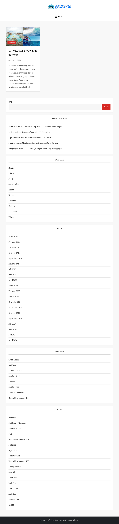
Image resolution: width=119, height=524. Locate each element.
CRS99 (11, 505)
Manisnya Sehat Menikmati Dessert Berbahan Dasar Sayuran (33, 143)
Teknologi (13, 212)
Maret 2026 (13, 236)
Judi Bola (12, 365)
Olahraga (12, 206)
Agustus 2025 (14, 264)
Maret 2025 (13, 286)
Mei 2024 (12, 335)
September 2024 (15, 318)
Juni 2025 (13, 275)
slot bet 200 (14, 387)
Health (11, 190)
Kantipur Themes (72, 520)
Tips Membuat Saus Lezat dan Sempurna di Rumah (30, 137)
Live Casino (13, 488)
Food (11, 179)
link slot (12, 483)
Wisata (12, 42)
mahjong (12, 445)
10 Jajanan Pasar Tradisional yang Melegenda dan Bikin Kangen (35, 126)
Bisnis (11, 168)
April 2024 (13, 340)
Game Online (14, 184)
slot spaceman (15, 467)
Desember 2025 (15, 247)
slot (10, 434)
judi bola (12, 494)
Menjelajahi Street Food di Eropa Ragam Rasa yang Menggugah (35, 148)
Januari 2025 (14, 296)
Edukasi (12, 173)
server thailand (15, 371)
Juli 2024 (12, 324)
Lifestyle (12, 201)
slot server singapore (17, 423)
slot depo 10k (14, 456)
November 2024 (15, 307)
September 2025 (15, 258)
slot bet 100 (14, 499)
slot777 (12, 382)
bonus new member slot (19, 439)
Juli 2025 (12, 269)
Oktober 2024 (14, 313)
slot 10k (12, 472)
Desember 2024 (15, 302)
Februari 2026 (14, 242)
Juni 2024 (13, 329)
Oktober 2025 (14, 253)
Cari (11, 102)
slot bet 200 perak (16, 392)
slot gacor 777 (15, 428)
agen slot (13, 450)
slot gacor (13, 478)
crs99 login (14, 360)
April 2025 (13, 280)
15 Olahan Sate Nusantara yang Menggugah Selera (29, 132)
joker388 (12, 417)
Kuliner (12, 195)
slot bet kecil (14, 376)
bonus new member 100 (19, 398)
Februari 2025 (14, 291)
